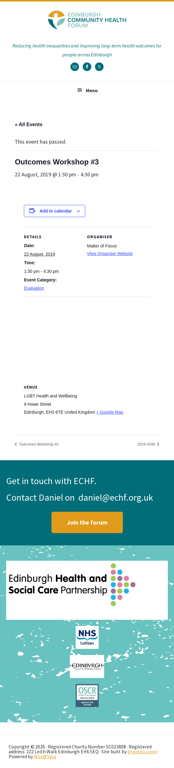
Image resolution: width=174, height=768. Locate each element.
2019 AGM (147, 444)
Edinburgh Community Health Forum (87, 20)
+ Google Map (109, 412)
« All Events (28, 124)
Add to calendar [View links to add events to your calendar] (56, 211)
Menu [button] (92, 90)
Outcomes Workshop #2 (38, 444)
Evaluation (34, 288)
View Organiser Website (110, 253)
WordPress (45, 756)
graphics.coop (142, 751)
